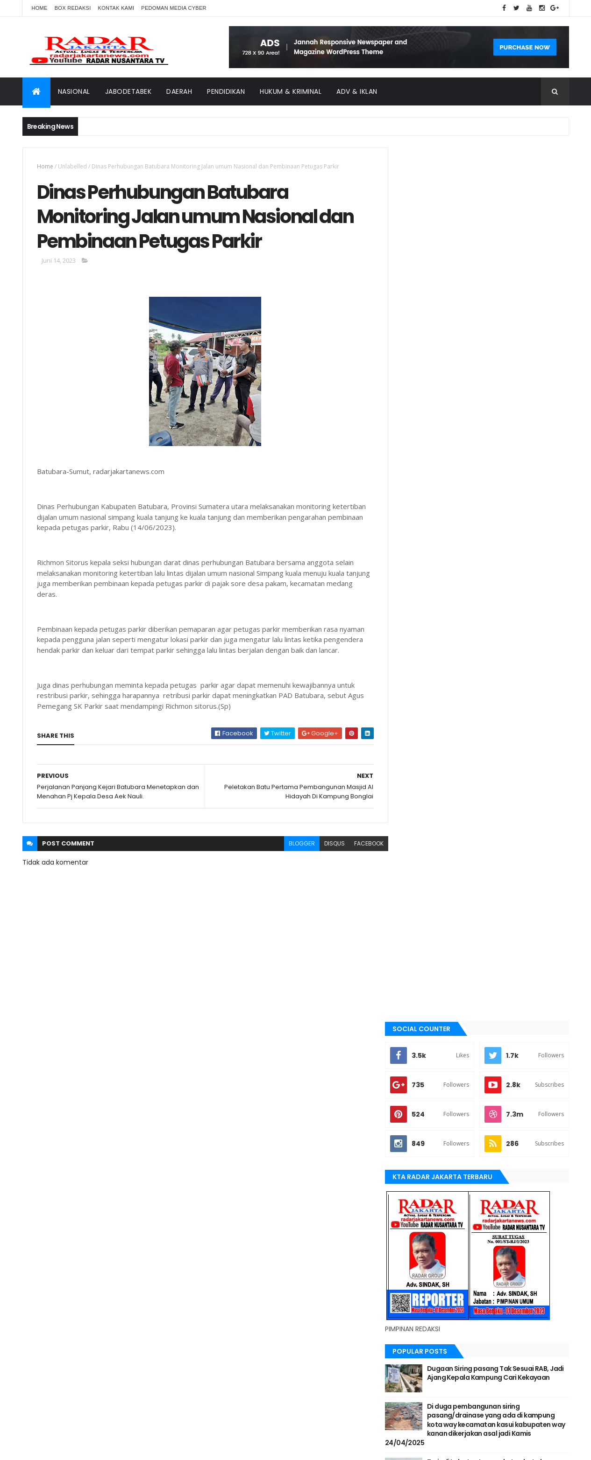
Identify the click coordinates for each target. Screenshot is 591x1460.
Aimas (414, 808)
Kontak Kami (116, 8)
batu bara (419, 839)
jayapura (419, 950)
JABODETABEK (423, 903)
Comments (526, 629)
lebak (413, 981)
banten (416, 824)
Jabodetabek (128, 91)
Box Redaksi (73, 8)
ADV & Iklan (356, 91)
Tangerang (422, 1092)
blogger (295, 845)
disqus (327, 845)
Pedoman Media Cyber (173, 8)
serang (416, 1060)
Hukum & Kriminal (290, 91)
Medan (415, 1013)
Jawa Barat (422, 934)
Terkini (415, 1123)
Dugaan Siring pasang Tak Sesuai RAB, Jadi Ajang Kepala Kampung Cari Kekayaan (502, 503)
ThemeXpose (75, 1447)
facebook (362, 845)
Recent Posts (441, 629)
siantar (416, 1076)
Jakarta (417, 918)
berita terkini (424, 887)
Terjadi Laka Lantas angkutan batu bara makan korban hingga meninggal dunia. (503, 597)
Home (40, 8)
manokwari (422, 997)
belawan (418, 871)
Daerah (179, 91)
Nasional (74, 91)
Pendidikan (226, 91)
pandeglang (423, 1044)
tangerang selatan (433, 1107)
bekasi (414, 855)
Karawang (421, 966)
